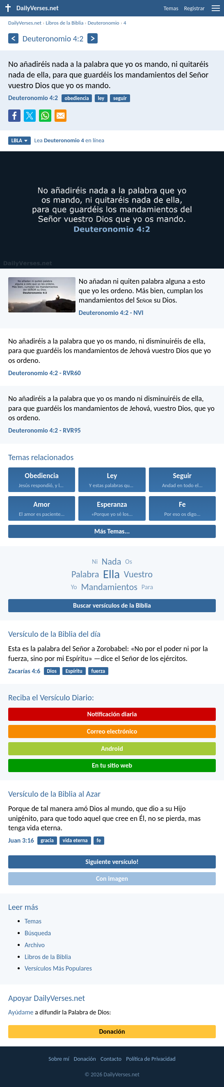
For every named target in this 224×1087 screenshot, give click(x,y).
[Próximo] (92, 38)
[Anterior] (13, 38)
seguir (120, 98)
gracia (47, 840)
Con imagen (112, 878)
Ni (95, 561)
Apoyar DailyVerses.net (46, 998)
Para (147, 587)
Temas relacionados (40, 457)
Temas (171, 8)
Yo (74, 587)
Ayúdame (20, 1012)
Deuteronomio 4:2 (33, 98)
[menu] (216, 11)
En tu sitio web (112, 765)
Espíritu (74, 671)
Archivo (35, 945)
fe (99, 840)
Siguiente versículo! (111, 862)
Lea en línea (69, 140)
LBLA (19, 140)
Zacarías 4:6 (24, 671)
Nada (111, 561)
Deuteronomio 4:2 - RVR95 (44, 430)
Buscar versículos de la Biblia (112, 605)
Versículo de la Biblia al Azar (54, 794)
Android (112, 748)
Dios (52, 671)
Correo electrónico (112, 731)
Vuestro (138, 574)
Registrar (194, 8)
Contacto (111, 1058)
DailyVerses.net (24, 23)
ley (101, 98)
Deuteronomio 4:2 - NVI (111, 313)
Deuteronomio (103, 23)
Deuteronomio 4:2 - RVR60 (44, 373)
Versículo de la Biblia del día (54, 634)
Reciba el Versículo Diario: (51, 697)
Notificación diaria (112, 714)
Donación (112, 1031)
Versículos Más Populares (58, 968)
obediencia (76, 98)
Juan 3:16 (21, 840)
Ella (111, 574)
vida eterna (75, 840)
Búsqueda (38, 933)
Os (128, 561)
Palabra (85, 574)
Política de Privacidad (150, 1058)
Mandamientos (109, 586)
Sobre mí (58, 1058)
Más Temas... (112, 531)
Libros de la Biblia (64, 23)
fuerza (98, 671)
